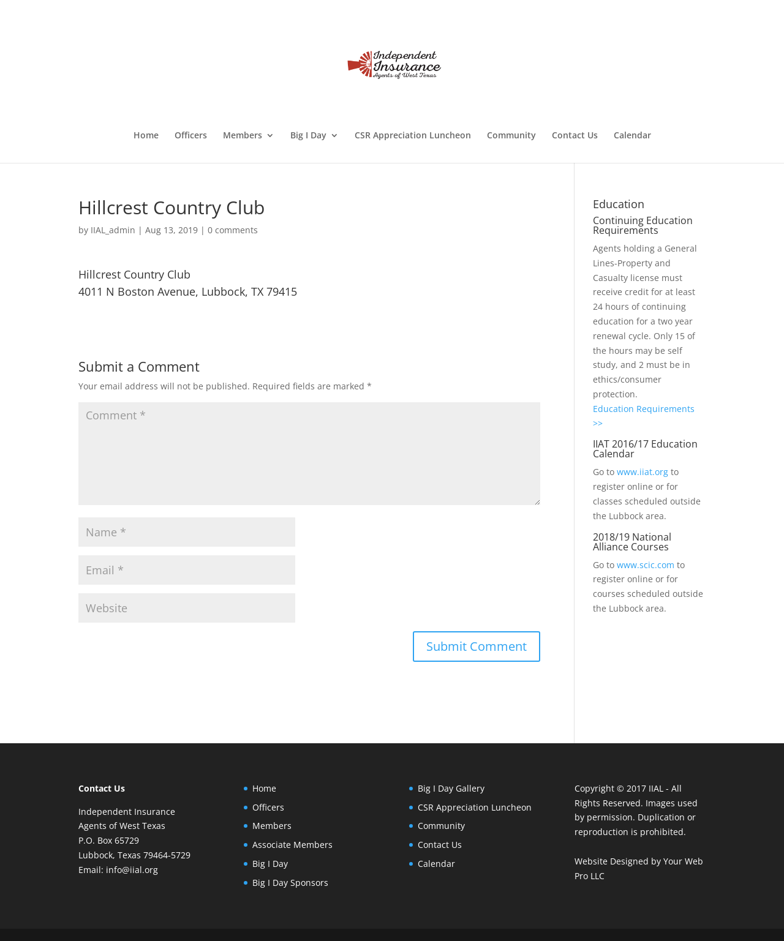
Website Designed (612, 861)
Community (511, 136)
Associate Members (292, 844)
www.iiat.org (642, 472)
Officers (191, 136)
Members (242, 136)
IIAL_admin (113, 230)
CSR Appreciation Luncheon (413, 136)
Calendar (632, 136)
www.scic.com (645, 565)
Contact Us (575, 136)
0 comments (233, 230)
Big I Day (308, 136)
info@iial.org (132, 869)
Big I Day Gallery (451, 788)
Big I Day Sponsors (290, 882)
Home (146, 136)
